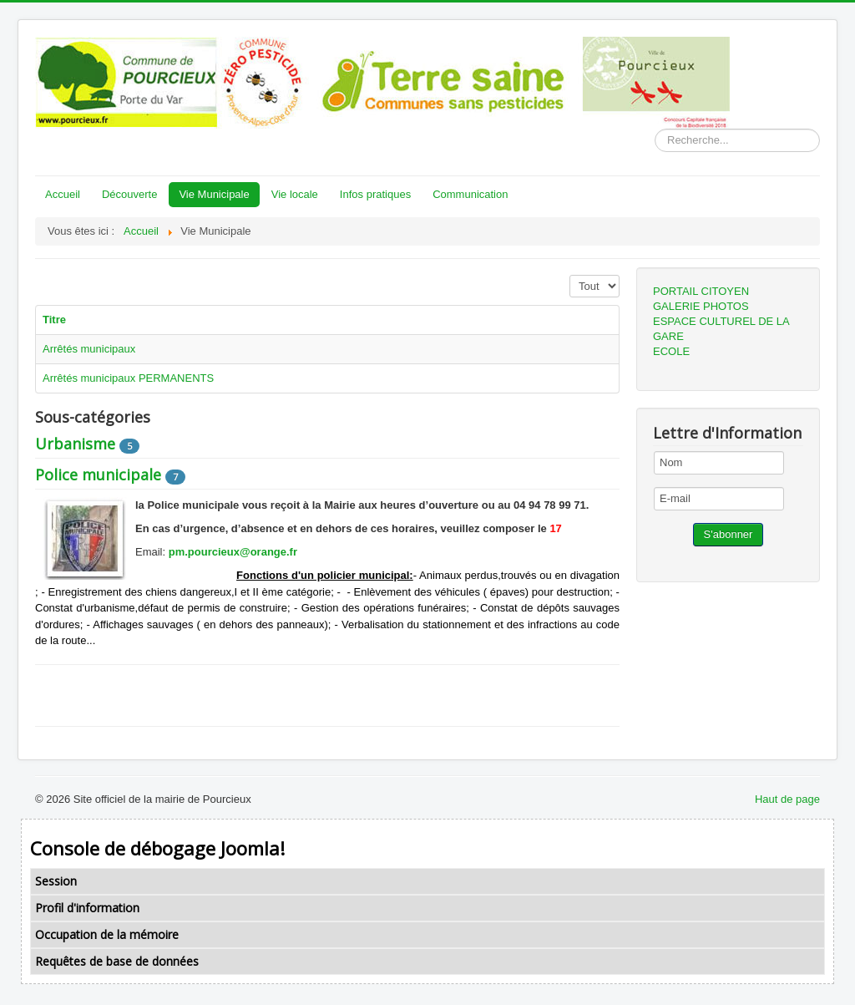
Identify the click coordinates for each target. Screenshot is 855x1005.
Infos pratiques (375, 194)
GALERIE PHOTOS (701, 306)
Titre (54, 319)
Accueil (62, 194)
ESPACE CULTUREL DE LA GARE (721, 329)
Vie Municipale (214, 194)
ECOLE (671, 351)
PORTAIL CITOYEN (701, 291)
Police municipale (98, 474)
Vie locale (294, 194)
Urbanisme (75, 444)
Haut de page (787, 799)
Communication (470, 194)
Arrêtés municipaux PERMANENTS (128, 378)
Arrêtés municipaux (89, 349)
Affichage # (569, 275)
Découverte (129, 194)
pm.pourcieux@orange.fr (233, 552)
